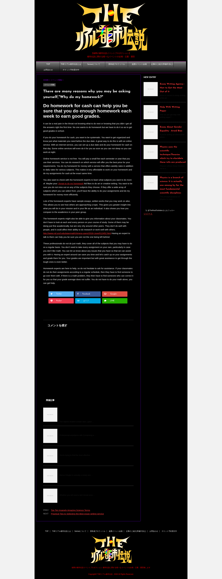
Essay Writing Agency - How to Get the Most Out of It (172, 88)
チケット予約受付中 (71, 70)
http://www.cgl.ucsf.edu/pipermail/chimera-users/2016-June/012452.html (77, 233)
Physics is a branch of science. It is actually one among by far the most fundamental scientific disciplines (171, 185)
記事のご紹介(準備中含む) (162, 64)
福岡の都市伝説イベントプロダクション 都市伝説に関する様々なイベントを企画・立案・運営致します (111, 568)
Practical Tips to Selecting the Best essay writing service (77, 514)
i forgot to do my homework (70, 183)
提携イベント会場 (139, 64)
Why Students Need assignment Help (79, 490)
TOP (48, 64)
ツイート (148, 214)
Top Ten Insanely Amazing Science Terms (70, 510)
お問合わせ (48, 70)
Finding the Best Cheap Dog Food (77, 451)
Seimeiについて (93, 64)
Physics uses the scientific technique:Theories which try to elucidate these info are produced (173, 154)
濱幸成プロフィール (116, 64)
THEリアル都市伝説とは (71, 64)
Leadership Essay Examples (74, 431)
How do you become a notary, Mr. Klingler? (82, 471)
